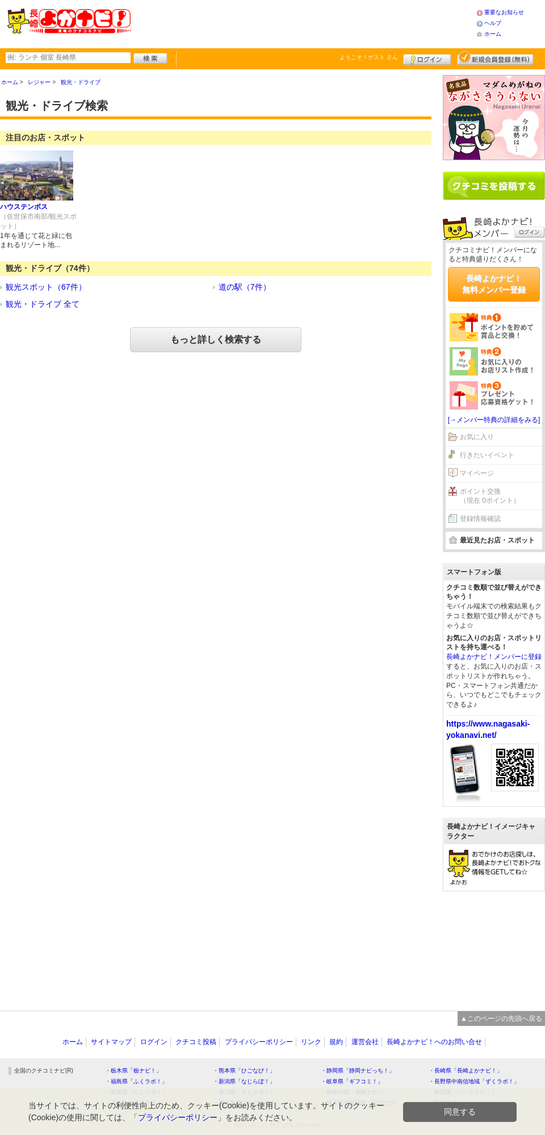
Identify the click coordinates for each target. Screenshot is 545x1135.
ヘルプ (492, 23)
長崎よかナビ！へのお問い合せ (434, 1042)
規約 (336, 1042)
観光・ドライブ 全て (42, 303)
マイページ (477, 473)
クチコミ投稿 (195, 1042)
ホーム (492, 34)
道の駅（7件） (245, 286)
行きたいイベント (487, 455)
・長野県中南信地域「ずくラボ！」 (474, 1081)
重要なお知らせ (504, 12)
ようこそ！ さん (368, 57)
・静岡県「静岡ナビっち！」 (358, 1070)
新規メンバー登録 (495, 58)
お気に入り (477, 437)
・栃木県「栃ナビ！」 (133, 1070)
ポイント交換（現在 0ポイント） (490, 496)
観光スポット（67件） (46, 286)
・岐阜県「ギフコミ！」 (352, 1081)
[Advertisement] (494, 945)
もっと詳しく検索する (215, 339)
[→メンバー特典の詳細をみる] (494, 420)
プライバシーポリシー (259, 1042)
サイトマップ (111, 1042)
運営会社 (365, 1042)
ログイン (427, 58)
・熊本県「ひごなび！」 (244, 1070)
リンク (311, 1042)
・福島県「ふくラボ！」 (136, 1081)
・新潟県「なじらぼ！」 (244, 1081)
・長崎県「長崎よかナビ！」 (465, 1070)
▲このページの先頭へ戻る (501, 1019)
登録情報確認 (480, 519)
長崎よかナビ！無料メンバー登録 (494, 284)
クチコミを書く (494, 186)
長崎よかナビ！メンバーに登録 (494, 657)
